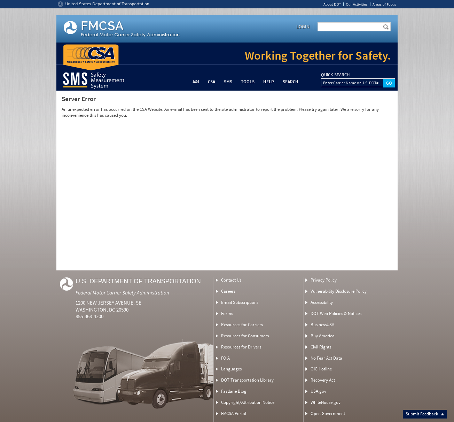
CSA (211, 82)
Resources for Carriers (242, 325)
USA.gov (318, 391)
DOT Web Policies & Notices (336, 313)
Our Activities (356, 4)
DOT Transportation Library (247, 380)
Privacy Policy (324, 280)
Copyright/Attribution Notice (247, 402)
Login (303, 26)
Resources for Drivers (241, 347)
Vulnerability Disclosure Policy (339, 291)
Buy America (323, 336)
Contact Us (231, 280)
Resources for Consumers (245, 336)
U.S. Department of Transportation (138, 281)
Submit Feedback (425, 414)
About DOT (332, 4)
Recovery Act (323, 380)
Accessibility (322, 302)
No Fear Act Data (326, 358)
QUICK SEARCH (335, 75)
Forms (227, 313)
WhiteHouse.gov (325, 402)
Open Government (328, 413)
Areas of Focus (384, 4)
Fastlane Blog (233, 391)
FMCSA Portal (233, 413)
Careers (228, 291)
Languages (231, 369)
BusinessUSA (322, 325)
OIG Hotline (321, 369)
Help (268, 82)
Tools (248, 82)
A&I (196, 82)
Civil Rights (321, 347)
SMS (228, 82)
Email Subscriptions (239, 302)
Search (290, 82)
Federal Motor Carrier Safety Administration (122, 292)
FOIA (225, 358)
